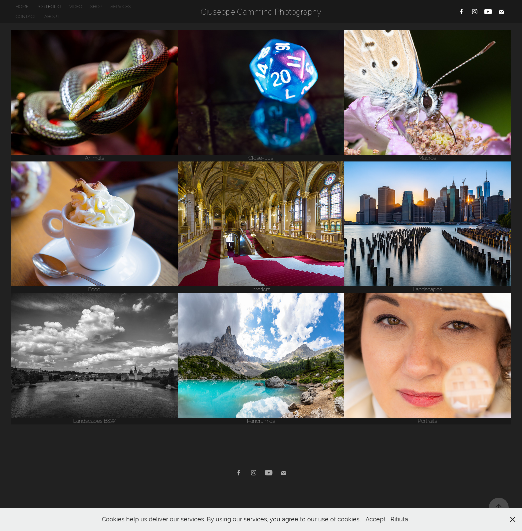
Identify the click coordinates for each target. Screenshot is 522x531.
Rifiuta (399, 519)
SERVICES (121, 6)
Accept (376, 519)
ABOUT (52, 16)
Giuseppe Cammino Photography (261, 11)
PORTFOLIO (49, 6)
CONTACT (26, 16)
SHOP (96, 6)
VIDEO (75, 6)
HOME (22, 6)
